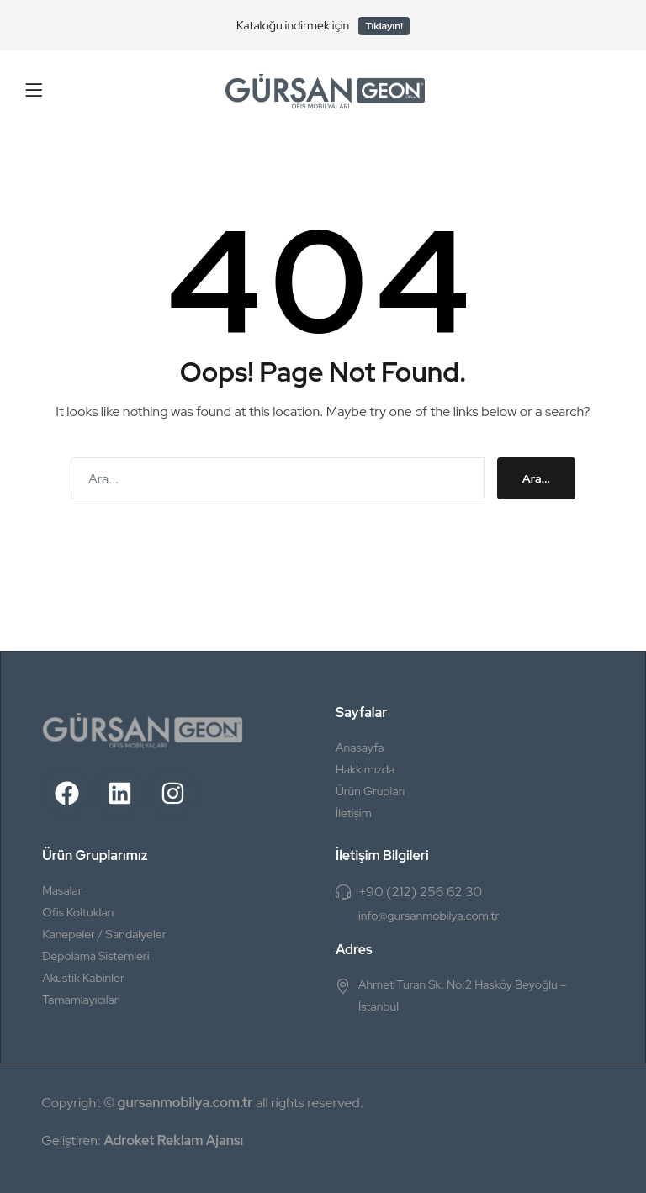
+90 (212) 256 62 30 (420, 891)
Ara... (536, 478)
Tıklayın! (384, 26)
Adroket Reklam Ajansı (173, 1140)
